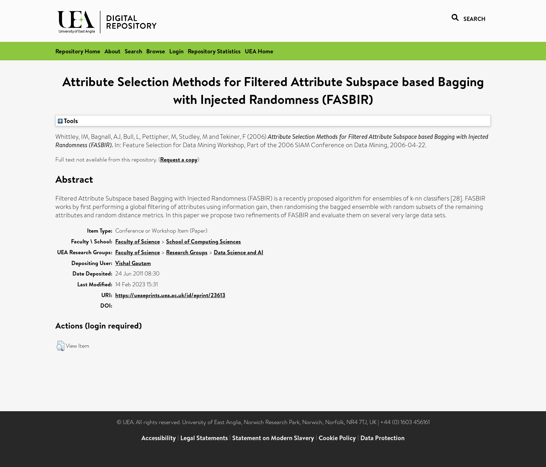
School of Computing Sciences (203, 241)
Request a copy (178, 159)
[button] (60, 346)
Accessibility (158, 438)
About (112, 51)
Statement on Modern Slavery (273, 438)
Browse (155, 51)
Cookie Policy (337, 438)
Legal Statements (204, 438)
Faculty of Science (137, 241)
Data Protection (382, 438)
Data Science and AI (238, 252)
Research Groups (187, 252)
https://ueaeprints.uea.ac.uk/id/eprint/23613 (170, 295)
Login (176, 51)
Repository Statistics (214, 51)
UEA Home (259, 51)
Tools (68, 120)
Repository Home (77, 51)
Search (133, 51)
